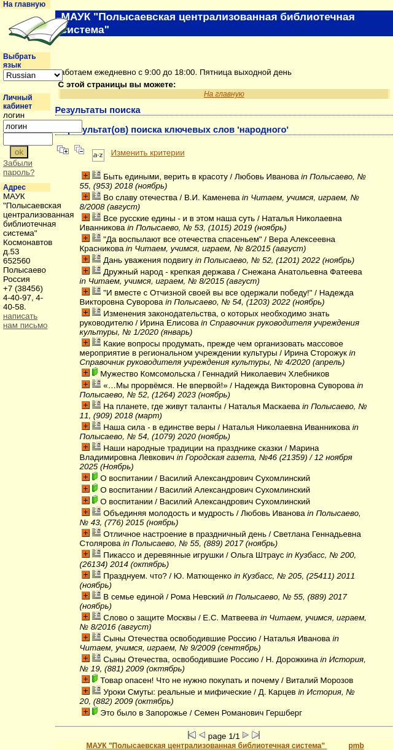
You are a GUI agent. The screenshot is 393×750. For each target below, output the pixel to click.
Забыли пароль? (18, 167)
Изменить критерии (147, 152)
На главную (24, 4)
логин (14, 115)
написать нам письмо (25, 320)
